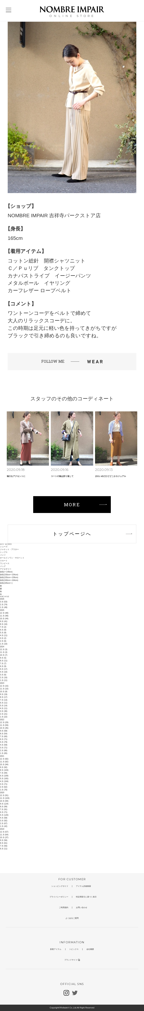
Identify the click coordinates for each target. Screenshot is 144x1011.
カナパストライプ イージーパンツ (49, 276)
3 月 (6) (3, 675)
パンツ (3, 555)
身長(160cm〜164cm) (9, 580)
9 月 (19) (3, 694)
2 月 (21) (3, 714)
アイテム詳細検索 (83, 886)
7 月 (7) (3, 663)
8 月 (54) (3, 734)
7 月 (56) (3, 846)
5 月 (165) (4, 779)
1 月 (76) (3, 790)
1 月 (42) (3, 826)
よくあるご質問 (72, 918)
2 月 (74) (3, 605)
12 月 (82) (4, 759)
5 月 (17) (3, 669)
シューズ (4, 547)
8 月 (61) (3, 843)
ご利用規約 (63, 907)
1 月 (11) (3, 680)
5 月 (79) (3, 742)
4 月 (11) (3, 635)
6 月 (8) (3, 630)
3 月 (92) (3, 821)
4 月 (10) (3, 672)
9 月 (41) (3, 621)
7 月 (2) (3, 627)
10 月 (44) (4, 619)
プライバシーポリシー (59, 897)
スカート (4, 561)
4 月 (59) (3, 745)
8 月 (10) (3, 624)
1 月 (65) (3, 753)
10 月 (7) (3, 655)
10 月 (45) (4, 728)
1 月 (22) (3, 717)
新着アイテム (55, 949)
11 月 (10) (4, 689)
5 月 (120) (4, 815)
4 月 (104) (4, 781)
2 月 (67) (3, 823)
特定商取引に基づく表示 (86, 897)
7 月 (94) (3, 773)
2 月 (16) (3, 677)
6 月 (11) (3, 703)
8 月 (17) (3, 697)
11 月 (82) (4, 762)
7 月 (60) (3, 736)
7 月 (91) (3, 809)
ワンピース (4, 563)
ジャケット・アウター (9, 549)
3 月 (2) (3, 638)
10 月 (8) (3, 692)
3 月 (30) (3, 711)
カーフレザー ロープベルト (39, 290)
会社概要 (90, 949)
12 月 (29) (4, 722)
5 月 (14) (3, 706)
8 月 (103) (4, 770)
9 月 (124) (4, 804)
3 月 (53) (3, 602)
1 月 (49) (3, 607)
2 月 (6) (3, 641)
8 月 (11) (3, 661)
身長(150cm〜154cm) (9, 575)
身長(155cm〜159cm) (9, 577)
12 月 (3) (3, 649)
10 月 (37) (4, 837)
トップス (4, 552)
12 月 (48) (4, 613)
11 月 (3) (3, 652)
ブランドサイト (72, 960)
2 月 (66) (3, 750)
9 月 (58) (3, 731)
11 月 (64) (4, 835)
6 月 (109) (4, 776)
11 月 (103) (4, 798)
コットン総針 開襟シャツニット (47, 261)
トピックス (74, 949)
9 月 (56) (3, 840)
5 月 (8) (3, 633)
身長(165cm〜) (6, 583)
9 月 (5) (3, 658)
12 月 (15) (4, 686)
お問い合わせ (81, 907)
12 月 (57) (4, 832)
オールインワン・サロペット (12, 558)
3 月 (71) (3, 748)
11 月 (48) (4, 616)
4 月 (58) (3, 818)
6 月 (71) (3, 739)
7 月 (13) (3, 700)
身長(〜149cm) (6, 572)
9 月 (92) (3, 767)
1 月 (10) (3, 644)
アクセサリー (5, 569)
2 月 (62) (3, 787)
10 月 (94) (4, 764)
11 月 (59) (4, 725)
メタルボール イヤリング (39, 283)
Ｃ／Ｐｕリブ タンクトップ (41, 268)
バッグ (3, 566)
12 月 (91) (4, 795)
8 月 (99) (3, 807)
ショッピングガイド (59, 886)
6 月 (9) (3, 666)
